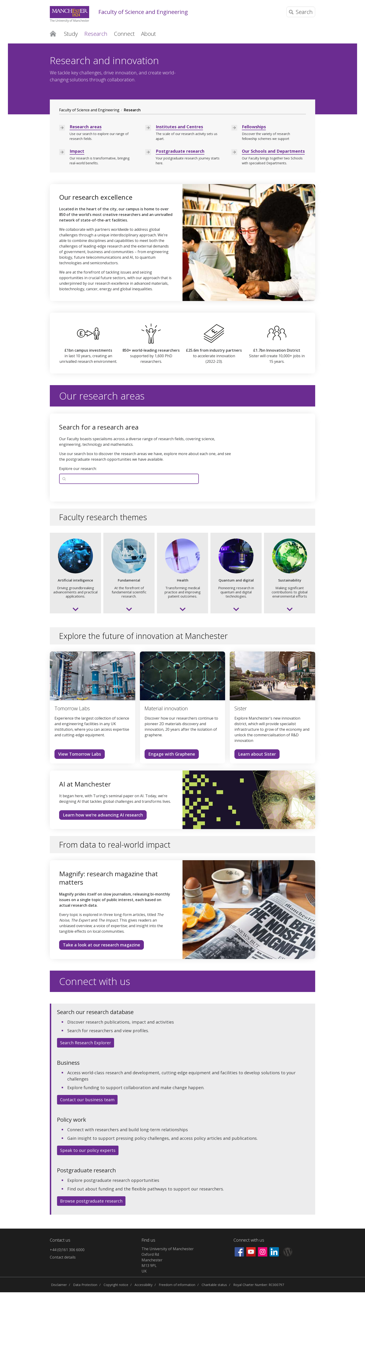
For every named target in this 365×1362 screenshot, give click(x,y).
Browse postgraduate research (91, 1270)
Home (53, 33)
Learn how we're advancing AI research (103, 884)
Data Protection (85, 1354)
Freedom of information (177, 1354)
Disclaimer (59, 1354)
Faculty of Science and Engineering (143, 12)
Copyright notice (116, 1354)
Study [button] (71, 33)
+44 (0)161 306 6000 (67, 1319)
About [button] (148, 33)
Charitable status (214, 1354)
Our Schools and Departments (273, 221)
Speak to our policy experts (87, 1220)
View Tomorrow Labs (79, 823)
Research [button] (95, 33)
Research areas (85, 196)
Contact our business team (87, 1169)
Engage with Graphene (171, 823)
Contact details (63, 1326)
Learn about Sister (257, 823)
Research (132, 179)
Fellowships (254, 196)
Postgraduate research (180, 221)
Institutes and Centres (179, 196)
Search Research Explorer (85, 1112)
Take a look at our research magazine (101, 1014)
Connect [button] (124, 33)
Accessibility (143, 1354)
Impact (77, 221)
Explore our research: (78, 538)
